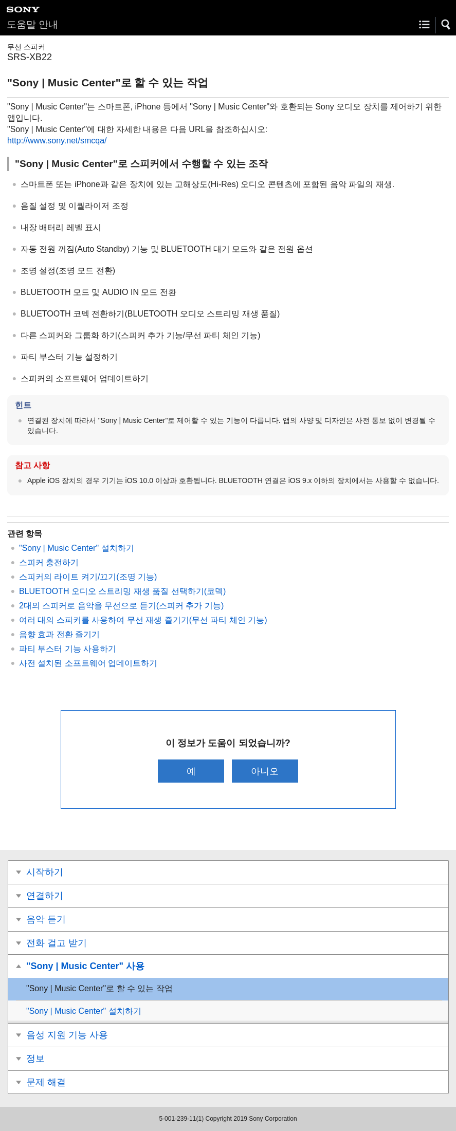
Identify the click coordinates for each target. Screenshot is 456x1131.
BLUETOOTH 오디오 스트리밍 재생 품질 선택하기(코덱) (122, 591)
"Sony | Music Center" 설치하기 (76, 548)
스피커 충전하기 (49, 562)
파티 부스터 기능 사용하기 (67, 648)
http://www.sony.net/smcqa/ (57, 140)
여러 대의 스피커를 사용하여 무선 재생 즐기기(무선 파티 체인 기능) (143, 620)
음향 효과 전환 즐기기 (59, 634)
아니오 (265, 771)
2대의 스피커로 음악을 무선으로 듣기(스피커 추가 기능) (121, 605)
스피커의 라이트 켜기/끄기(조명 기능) (88, 576)
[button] (446, 24)
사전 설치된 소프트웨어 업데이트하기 (88, 663)
